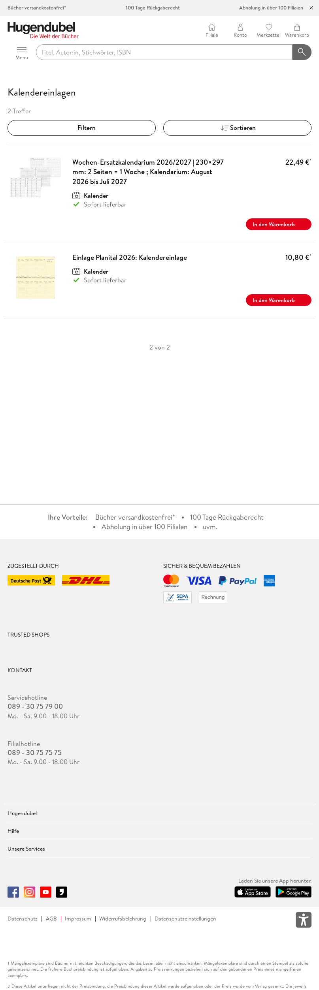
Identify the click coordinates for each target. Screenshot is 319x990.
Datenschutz (23, 918)
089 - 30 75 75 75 (35, 752)
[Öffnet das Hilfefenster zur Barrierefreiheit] (303, 921)
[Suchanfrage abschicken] (302, 52)
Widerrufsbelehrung (122, 918)
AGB (51, 918)
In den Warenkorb (279, 224)
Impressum (78, 918)
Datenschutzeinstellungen (185, 918)
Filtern (82, 127)
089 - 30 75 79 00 (35, 706)
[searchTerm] (164, 52)
